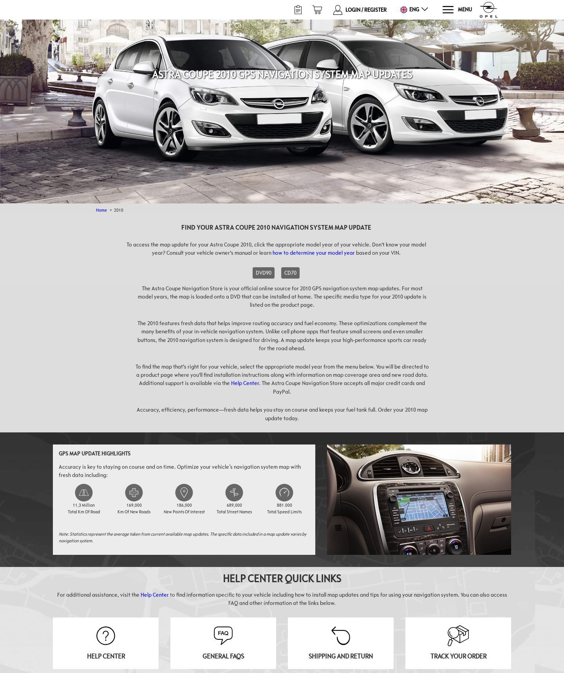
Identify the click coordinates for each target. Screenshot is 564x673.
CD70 (290, 272)
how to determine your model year (314, 252)
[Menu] (457, 10)
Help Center (245, 383)
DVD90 (263, 272)
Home (101, 210)
